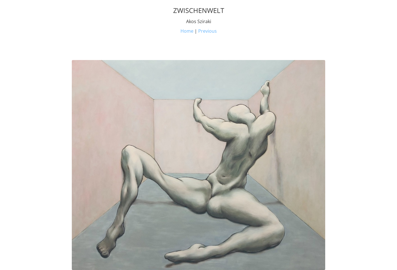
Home (186, 31)
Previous (207, 31)
